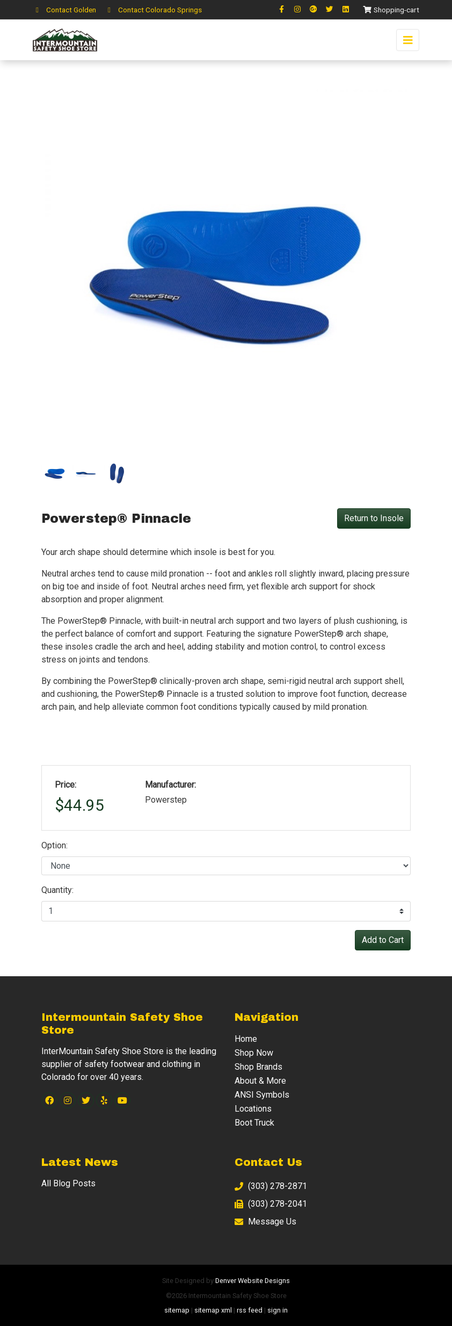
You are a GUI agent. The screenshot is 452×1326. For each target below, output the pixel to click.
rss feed (250, 1310)
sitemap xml (213, 1310)
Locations (253, 1109)
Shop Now (254, 1053)
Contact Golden (64, 9)
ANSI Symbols (262, 1095)
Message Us (265, 1221)
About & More (260, 1081)
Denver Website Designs (252, 1281)
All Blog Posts (68, 1183)
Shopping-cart (390, 9)
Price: (65, 785)
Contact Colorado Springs (153, 9)
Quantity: (57, 890)
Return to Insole (374, 518)
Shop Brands (258, 1067)
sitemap (176, 1310)
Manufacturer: (170, 785)
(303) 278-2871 (271, 1186)
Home (246, 1039)
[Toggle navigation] (407, 40)
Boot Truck (254, 1123)
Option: (54, 845)
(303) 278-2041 (271, 1203)
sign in (277, 1310)
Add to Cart (383, 940)
